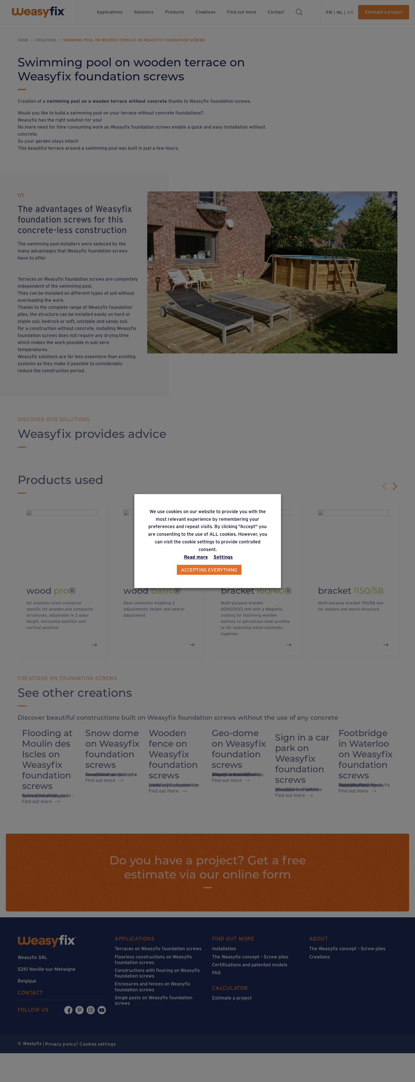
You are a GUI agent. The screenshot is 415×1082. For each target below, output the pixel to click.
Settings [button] (223, 556)
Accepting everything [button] (209, 569)
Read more (196, 556)
